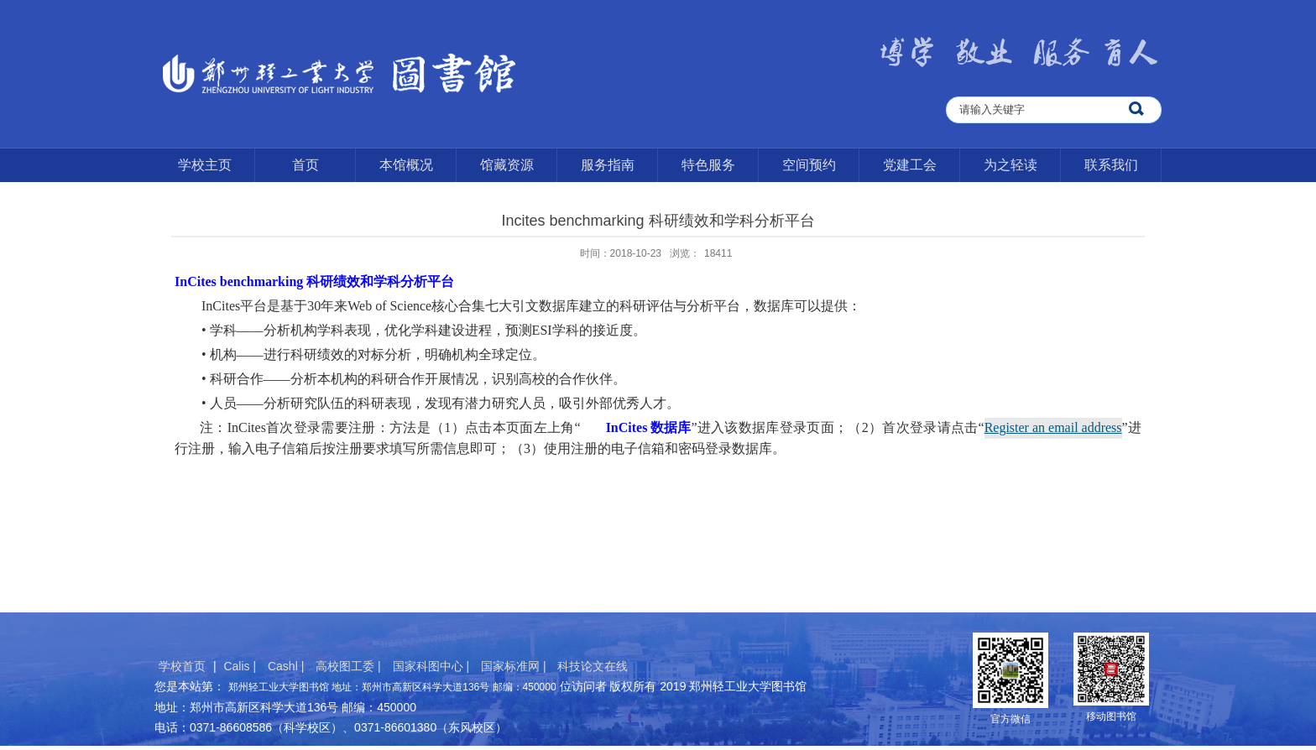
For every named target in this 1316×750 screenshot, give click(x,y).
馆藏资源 (507, 165)
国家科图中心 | (433, 666)
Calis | (241, 666)
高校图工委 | (350, 666)
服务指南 (607, 165)
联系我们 (1111, 165)
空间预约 (809, 165)
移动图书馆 (1111, 716)
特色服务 (708, 165)
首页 (305, 165)
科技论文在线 (592, 666)
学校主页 (205, 165)
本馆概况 (406, 165)
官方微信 (1010, 719)
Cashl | (287, 666)
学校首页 (182, 666)
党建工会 (910, 165)
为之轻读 (1010, 165)
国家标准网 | (515, 666)
